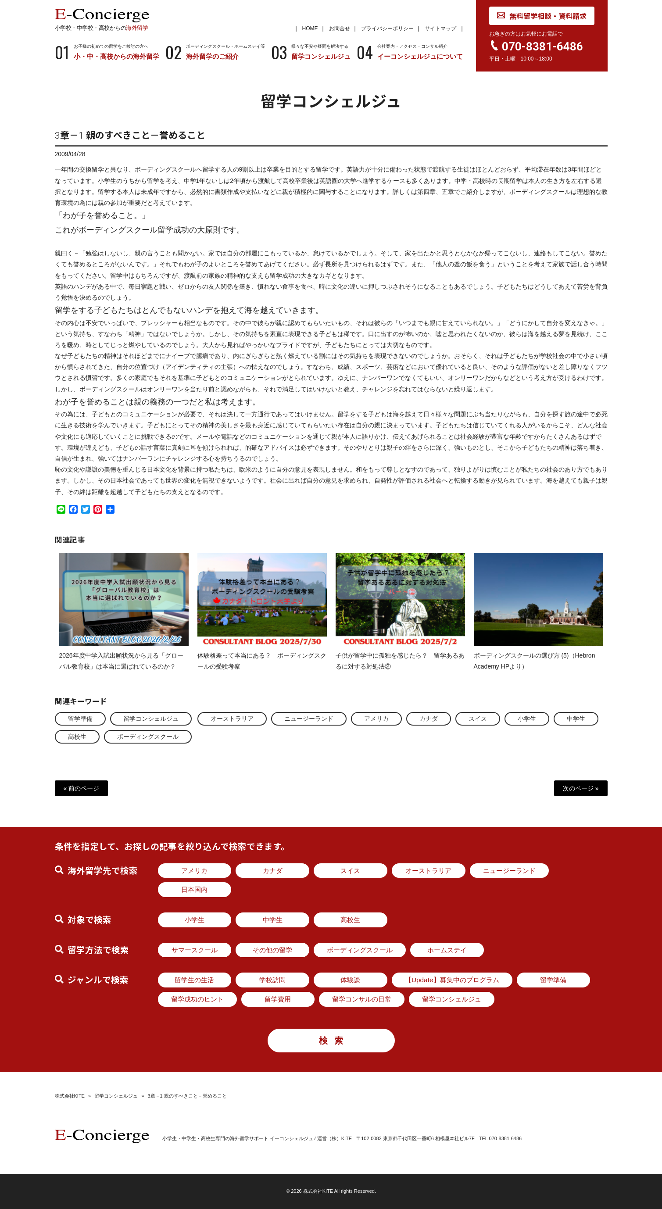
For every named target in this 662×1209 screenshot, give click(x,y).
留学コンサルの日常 (361, 999)
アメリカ (376, 718)
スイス (478, 718)
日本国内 (194, 889)
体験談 (350, 980)
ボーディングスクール (148, 736)
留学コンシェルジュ (151, 718)
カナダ (428, 718)
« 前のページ (82, 788)
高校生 (77, 736)
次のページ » (581, 788)
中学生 (576, 718)
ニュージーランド (308, 718)
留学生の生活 (194, 980)
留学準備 (80, 718)
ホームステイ (447, 950)
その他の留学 (272, 950)
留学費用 (278, 999)
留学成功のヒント (197, 999)
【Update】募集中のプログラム (452, 980)
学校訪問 (272, 980)
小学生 (527, 718)
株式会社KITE (70, 1095)
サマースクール (195, 950)
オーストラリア (232, 718)
